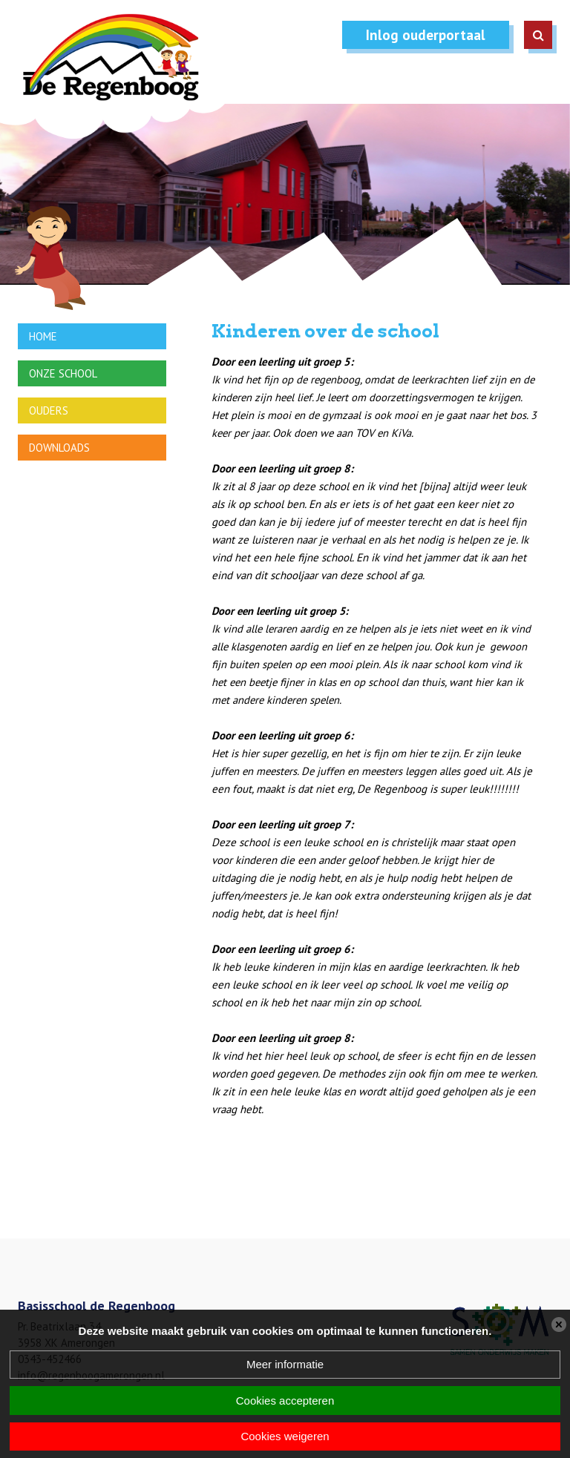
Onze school (63, 373)
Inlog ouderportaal (425, 35)
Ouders (48, 410)
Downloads (59, 448)
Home (43, 336)
